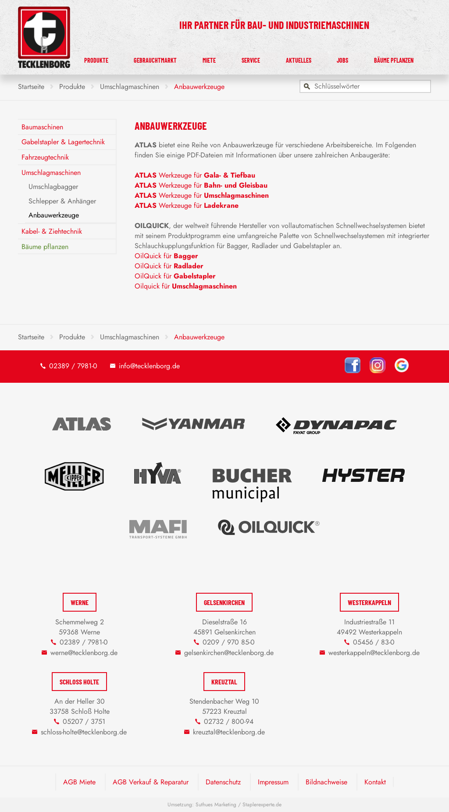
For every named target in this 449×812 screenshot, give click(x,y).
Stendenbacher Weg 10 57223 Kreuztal (224, 706)
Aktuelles (317, 58)
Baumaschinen (42, 127)
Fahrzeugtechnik (45, 157)
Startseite (31, 87)
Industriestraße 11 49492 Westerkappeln (369, 627)
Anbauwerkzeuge (54, 215)
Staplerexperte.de (262, 804)
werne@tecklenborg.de (84, 653)
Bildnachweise (326, 782)
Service (275, 58)
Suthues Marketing (216, 804)
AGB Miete (79, 782)
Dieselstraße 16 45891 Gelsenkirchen (224, 627)
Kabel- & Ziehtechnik (51, 231)
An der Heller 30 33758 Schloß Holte (80, 706)
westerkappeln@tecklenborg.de (374, 653)
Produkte (138, 58)
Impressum (273, 782)
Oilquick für (186, 286)
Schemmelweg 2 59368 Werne (79, 627)
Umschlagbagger (53, 187)
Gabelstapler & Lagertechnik (63, 142)
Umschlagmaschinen (51, 172)
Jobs (353, 58)
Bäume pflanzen (399, 58)
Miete (242, 58)
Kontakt (375, 782)
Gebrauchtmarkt (194, 58)
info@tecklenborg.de (149, 366)
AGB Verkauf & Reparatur (151, 782)
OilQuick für (166, 256)
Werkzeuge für (195, 175)
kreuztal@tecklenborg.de (229, 732)
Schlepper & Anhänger (62, 201)
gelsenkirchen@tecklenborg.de (229, 653)
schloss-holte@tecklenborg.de (84, 732)
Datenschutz (223, 782)
